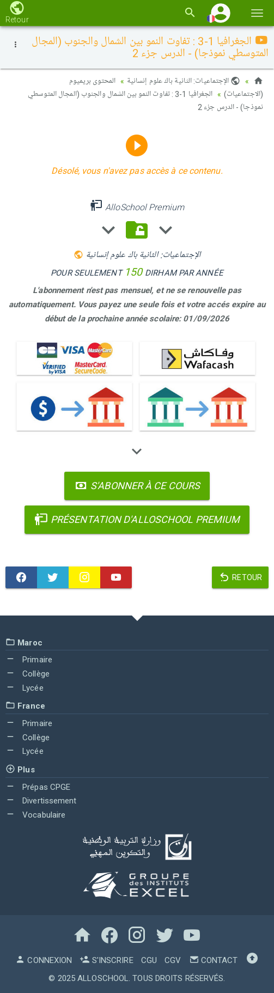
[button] (221, 13)
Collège (27, 674)
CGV (173, 960)
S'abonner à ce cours (137, 485)
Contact (213, 960)
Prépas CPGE (37, 787)
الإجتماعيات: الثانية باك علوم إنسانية (184, 81)
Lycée (24, 688)
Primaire (28, 660)
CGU (149, 960)
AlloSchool (103, 978)
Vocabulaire (35, 815)
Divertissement (41, 801)
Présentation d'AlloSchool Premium (137, 519)
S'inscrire (106, 960)
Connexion (43, 960)
